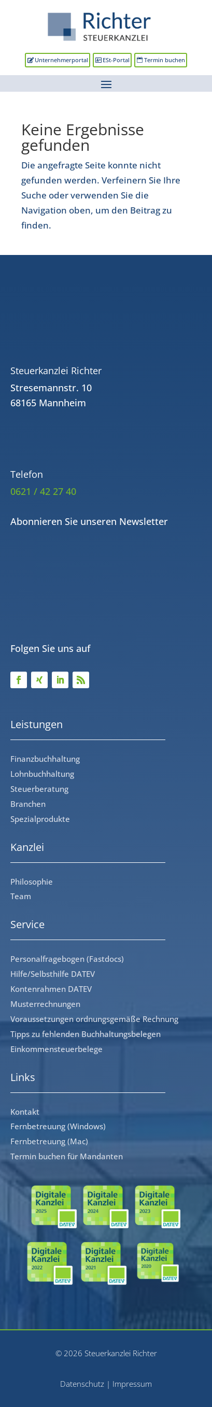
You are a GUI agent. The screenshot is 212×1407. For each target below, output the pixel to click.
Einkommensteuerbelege (56, 1049)
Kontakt (24, 1111)
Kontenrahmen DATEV (51, 989)
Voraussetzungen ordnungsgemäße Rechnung (94, 1019)
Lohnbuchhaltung (42, 774)
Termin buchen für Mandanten (66, 1156)
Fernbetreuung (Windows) (58, 1126)
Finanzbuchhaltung (45, 759)
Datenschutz (82, 1383)
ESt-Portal (116, 60)
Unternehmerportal (61, 60)
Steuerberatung (39, 789)
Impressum (132, 1383)
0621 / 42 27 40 (43, 491)
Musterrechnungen (45, 1004)
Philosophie (31, 881)
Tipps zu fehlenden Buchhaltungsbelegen (85, 1034)
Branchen (28, 804)
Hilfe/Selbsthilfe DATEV (52, 974)
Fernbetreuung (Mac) (49, 1141)
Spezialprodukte (40, 819)
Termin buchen (164, 60)
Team (20, 896)
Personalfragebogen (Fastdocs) (67, 959)
